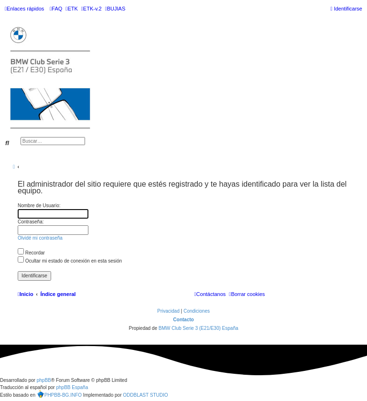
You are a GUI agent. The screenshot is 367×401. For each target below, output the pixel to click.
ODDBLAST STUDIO (145, 395)
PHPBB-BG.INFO (59, 394)
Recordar (31, 252)
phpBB (44, 380)
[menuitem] (56, 8)
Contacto (183, 319)
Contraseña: (30, 221)
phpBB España (72, 387)
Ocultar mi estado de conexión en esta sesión (70, 261)
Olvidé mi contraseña (40, 238)
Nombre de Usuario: (39, 205)
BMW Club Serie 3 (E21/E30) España (198, 328)
